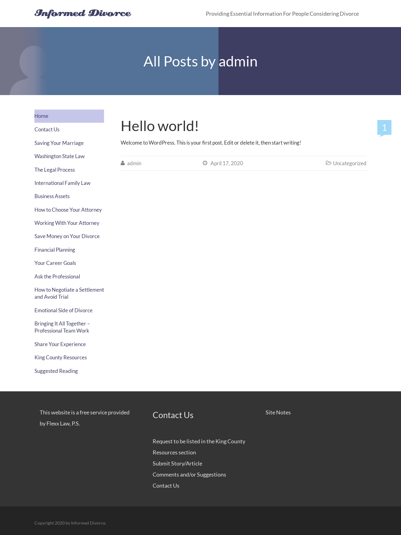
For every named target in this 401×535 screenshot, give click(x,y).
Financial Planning (54, 249)
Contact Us (46, 129)
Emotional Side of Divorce (63, 310)
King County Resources (60, 357)
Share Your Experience (60, 344)
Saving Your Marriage (59, 143)
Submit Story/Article (177, 463)
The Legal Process (54, 169)
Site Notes (278, 412)
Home (41, 116)
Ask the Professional (57, 276)
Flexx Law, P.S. (63, 423)
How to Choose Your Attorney (68, 209)
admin (238, 61)
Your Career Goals (55, 263)
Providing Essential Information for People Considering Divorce (282, 13)
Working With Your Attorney (66, 223)
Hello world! (160, 125)
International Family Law (62, 183)
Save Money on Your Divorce (67, 236)
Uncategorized (350, 163)
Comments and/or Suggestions (189, 474)
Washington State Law (59, 156)
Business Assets (52, 196)
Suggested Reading (56, 371)
